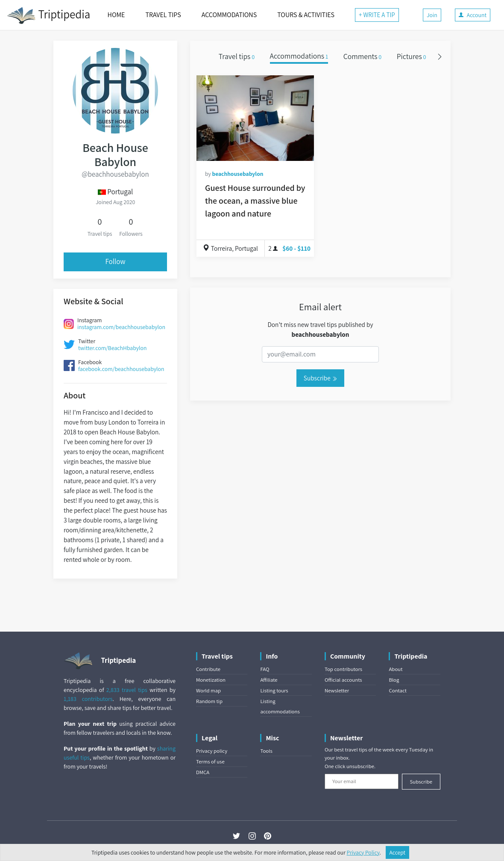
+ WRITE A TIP (377, 15)
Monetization (211, 679)
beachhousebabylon (237, 174)
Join (432, 15)
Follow (115, 261)
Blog (394, 679)
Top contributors (343, 669)
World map (208, 690)
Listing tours (274, 690)
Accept (398, 852)
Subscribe (320, 378)
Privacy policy (211, 750)
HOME (116, 14)
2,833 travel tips (126, 690)
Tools (266, 750)
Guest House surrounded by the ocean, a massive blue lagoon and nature (255, 200)
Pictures (411, 56)
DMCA (202, 772)
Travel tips (237, 56)
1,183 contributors (88, 699)
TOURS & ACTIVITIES (305, 14)
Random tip (209, 701)
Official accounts (343, 679)
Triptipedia (48, 15)
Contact (397, 690)
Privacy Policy (363, 852)
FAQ (264, 669)
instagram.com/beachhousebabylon (121, 327)
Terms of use (210, 761)
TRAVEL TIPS (163, 14)
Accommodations (299, 56)
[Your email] (362, 781)
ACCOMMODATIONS (229, 14)
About (395, 669)
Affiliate (268, 679)
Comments (362, 56)
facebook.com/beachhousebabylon (121, 369)
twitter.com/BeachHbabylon (112, 348)
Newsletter (337, 690)
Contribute (208, 669)
